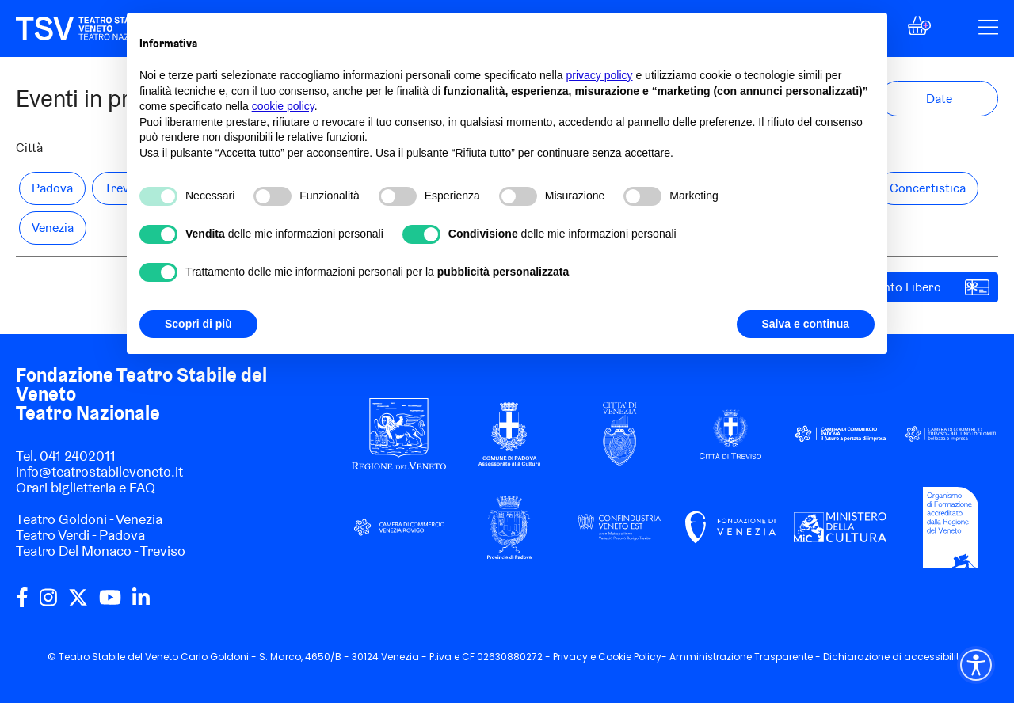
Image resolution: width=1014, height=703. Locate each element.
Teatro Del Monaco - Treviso (100, 551)
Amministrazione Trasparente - (746, 656)
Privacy (570, 656)
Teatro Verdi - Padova (80, 535)
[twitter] (78, 603)
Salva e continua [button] (805, 323)
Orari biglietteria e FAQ (85, 487)
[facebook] (22, 603)
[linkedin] (141, 603)
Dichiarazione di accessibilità (894, 656)
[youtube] (110, 603)
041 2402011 (78, 455)
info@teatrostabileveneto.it (99, 471)
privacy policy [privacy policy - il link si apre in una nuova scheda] (599, 75)
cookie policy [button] (283, 106)
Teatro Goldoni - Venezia (89, 519)
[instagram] (48, 603)
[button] (919, 30)
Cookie (614, 656)
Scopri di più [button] (198, 323)
